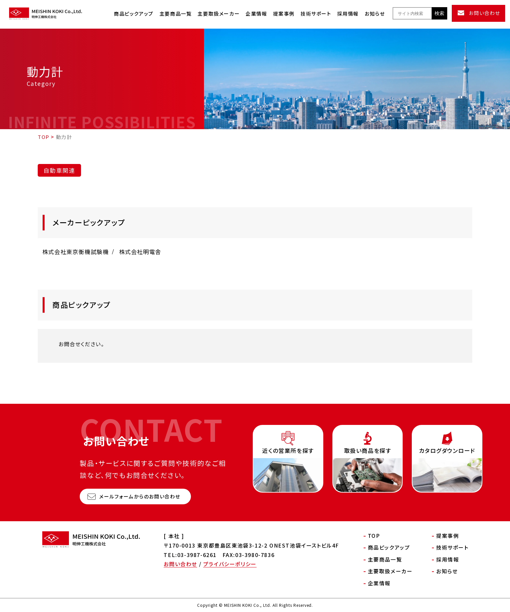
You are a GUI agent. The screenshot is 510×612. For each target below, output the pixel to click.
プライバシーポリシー (230, 564)
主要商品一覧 (175, 13)
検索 (439, 13)
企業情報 (256, 13)
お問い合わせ (180, 564)
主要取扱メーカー (218, 13)
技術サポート (316, 13)
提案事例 (284, 13)
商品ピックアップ (134, 13)
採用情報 (348, 13)
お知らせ (375, 13)
